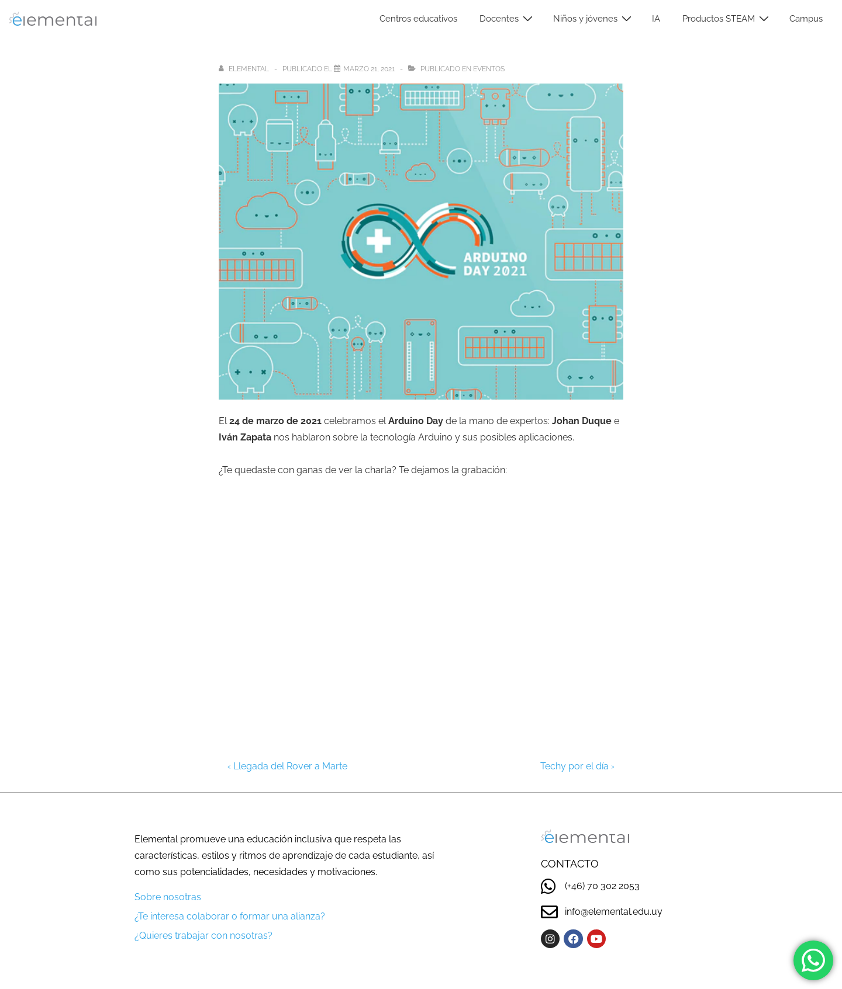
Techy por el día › (577, 766)
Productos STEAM (727, 18)
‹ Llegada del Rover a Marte (287, 766)
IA (656, 18)
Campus (806, 18)
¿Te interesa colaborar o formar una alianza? (229, 916)
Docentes (507, 18)
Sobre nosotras (167, 897)
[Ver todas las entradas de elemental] (245, 69)
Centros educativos (418, 18)
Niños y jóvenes (593, 18)
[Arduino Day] (369, 69)
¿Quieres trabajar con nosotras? (203, 935)
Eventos (489, 69)
